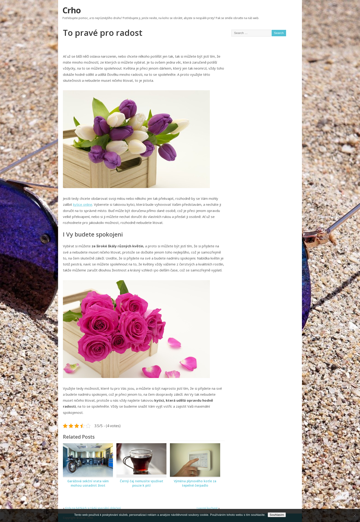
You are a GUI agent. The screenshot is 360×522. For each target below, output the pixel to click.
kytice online (82, 204)
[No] (354, 515)
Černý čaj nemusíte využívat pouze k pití (141, 483)
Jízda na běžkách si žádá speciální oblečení (93, 508)
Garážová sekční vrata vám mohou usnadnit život (88, 483)
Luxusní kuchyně (207, 508)
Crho (71, 10)
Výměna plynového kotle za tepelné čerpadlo (195, 483)
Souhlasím (277, 514)
